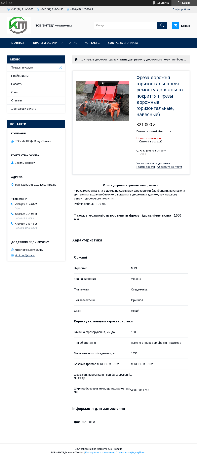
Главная (17, 42)
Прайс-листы (20, 75)
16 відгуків (163, 2)
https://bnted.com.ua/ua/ (29, 249)
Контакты (92, 42)
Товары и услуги (44, 42)
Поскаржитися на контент (99, 452)
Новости (16, 84)
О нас (73, 42)
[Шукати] (162, 25)
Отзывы (16, 100)
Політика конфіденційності (131, 452)
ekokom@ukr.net (25, 255)
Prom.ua (117, 449)
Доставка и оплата (123, 42)
